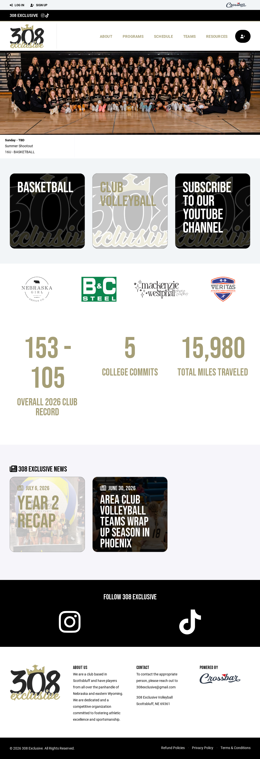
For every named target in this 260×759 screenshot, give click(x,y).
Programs (133, 36)
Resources (216, 36)
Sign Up (38, 5)
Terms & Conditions (236, 747)
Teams (189, 36)
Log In (17, 5)
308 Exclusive (24, 15)
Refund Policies (173, 747)
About (106, 36)
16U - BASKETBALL (20, 151)
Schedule (163, 36)
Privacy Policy (202, 747)
